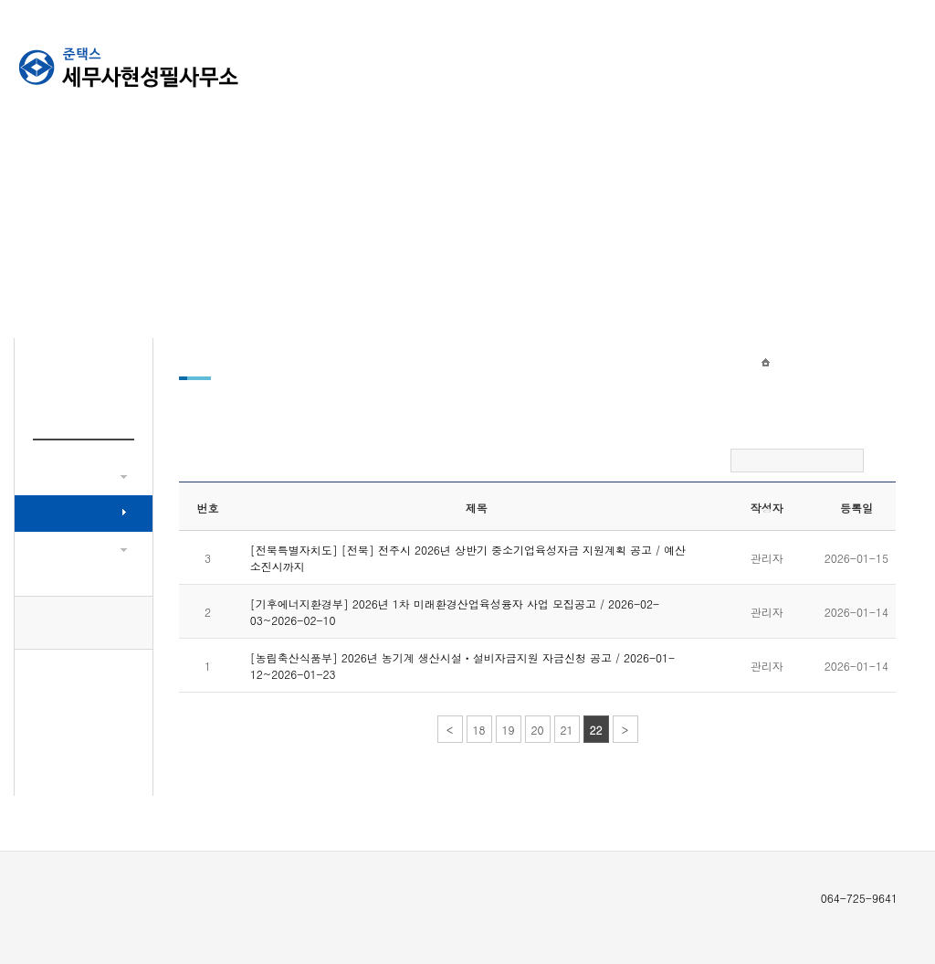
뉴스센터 (601, 64)
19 (508, 729)
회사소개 (505, 64)
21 (567, 729)
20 (537, 729)
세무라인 (889, 64)
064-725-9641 (84, 622)
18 (479, 729)
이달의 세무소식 (77, 550)
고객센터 (697, 64)
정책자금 (59, 513)
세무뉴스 (59, 476)
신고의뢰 (793, 64)
